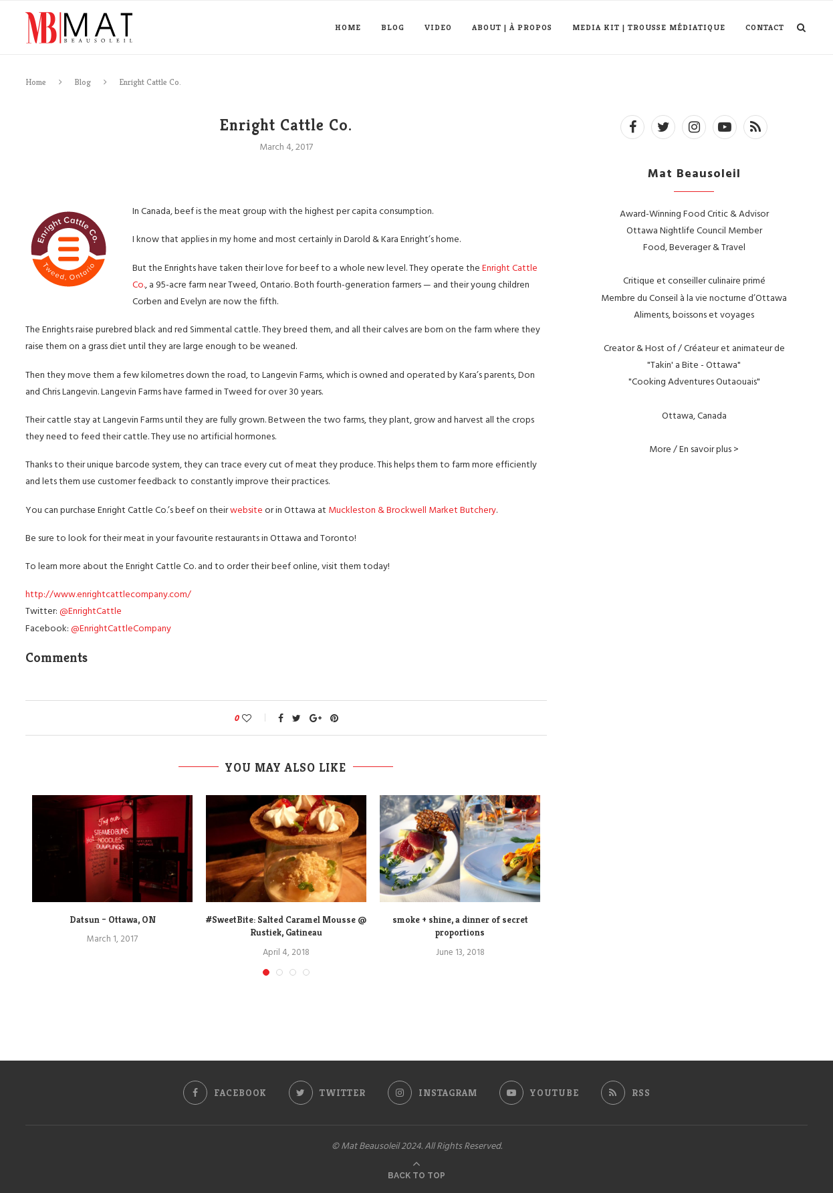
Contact (764, 27)
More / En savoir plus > (694, 448)
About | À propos (512, 27)
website (247, 509)
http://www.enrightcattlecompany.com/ (108, 593)
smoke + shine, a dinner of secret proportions (460, 926)
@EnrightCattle (91, 610)
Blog (392, 27)
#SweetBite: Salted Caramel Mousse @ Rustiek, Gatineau (286, 926)
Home (348, 27)
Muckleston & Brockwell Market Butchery (412, 509)
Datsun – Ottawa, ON (113, 919)
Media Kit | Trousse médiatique (648, 27)
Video (438, 27)
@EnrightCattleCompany (121, 628)
